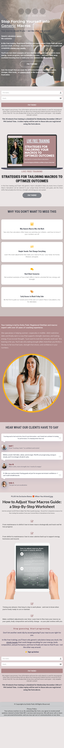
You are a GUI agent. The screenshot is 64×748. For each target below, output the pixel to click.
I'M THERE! (32, 64)
